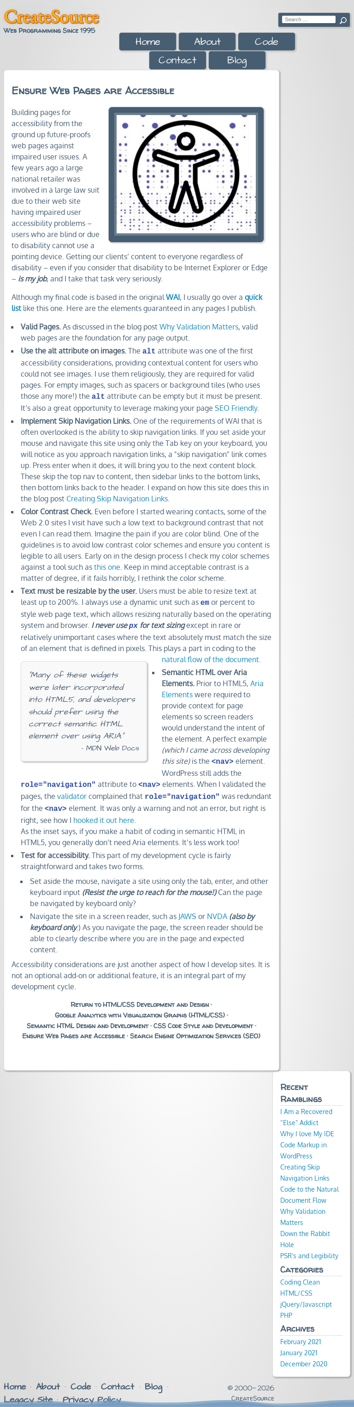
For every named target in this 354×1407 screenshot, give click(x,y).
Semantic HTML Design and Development (87, 1018)
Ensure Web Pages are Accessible (73, 1028)
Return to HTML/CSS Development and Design (140, 997)
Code (266, 42)
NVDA (217, 909)
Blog (237, 60)
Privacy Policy (92, 1392)
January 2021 (298, 1345)
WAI (173, 297)
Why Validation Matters (198, 326)
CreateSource (51, 16)
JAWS (187, 909)
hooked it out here (103, 812)
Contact (177, 60)
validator (72, 790)
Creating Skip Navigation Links (117, 496)
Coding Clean (300, 1274)
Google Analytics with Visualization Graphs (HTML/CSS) (140, 1007)
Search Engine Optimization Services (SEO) (195, 1028)
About (207, 42)
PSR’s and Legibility (309, 1248)
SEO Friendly (236, 406)
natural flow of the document (210, 655)
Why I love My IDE (307, 1126)
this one (107, 565)
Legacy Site (28, 1392)
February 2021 (300, 1334)
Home (148, 42)
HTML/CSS (296, 1285)
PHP (286, 1307)
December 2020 (303, 1356)
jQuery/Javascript (306, 1296)
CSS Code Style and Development (203, 1018)
